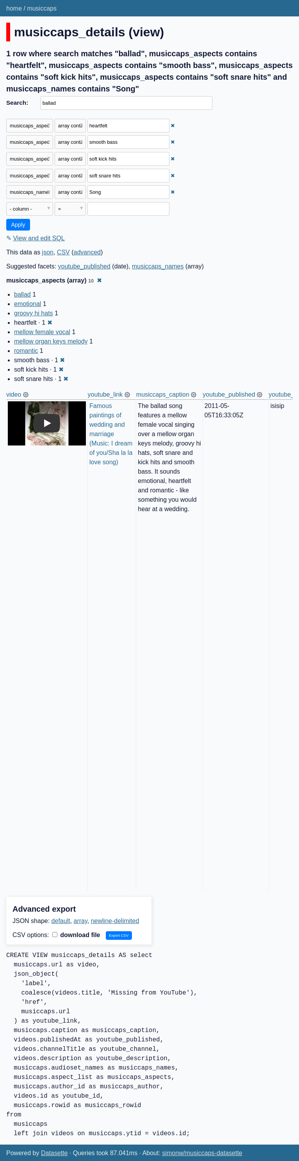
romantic (26, 350)
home (14, 8)
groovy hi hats (33, 313)
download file (76, 935)
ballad (22, 294)
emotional (27, 304)
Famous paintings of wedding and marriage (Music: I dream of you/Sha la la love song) (111, 434)
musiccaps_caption (162, 394)
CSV (63, 252)
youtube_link (105, 394)
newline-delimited (115, 921)
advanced (87, 252)
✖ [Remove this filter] (173, 126)
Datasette (54, 1153)
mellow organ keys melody (51, 341)
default (61, 921)
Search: (17, 102)
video (13, 394)
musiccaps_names (158, 266)
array (80, 921)
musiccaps (42, 8)
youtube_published (84, 266)
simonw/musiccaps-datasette (202, 1153)
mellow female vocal (42, 332)
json (47, 252)
